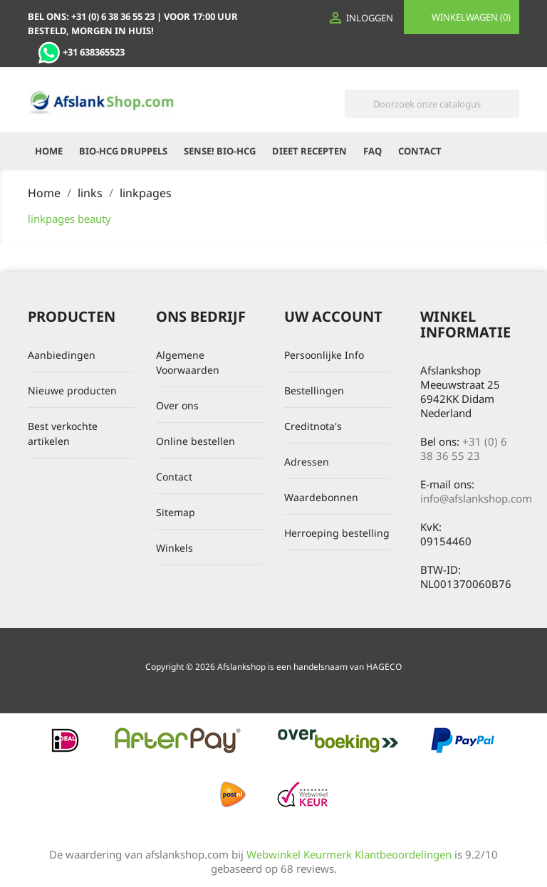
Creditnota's (313, 426)
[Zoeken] (432, 104)
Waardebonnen (321, 497)
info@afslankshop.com (476, 498)
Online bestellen (195, 441)
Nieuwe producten (72, 390)
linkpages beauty (69, 218)
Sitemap (175, 512)
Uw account (333, 316)
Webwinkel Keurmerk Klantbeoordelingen (349, 854)
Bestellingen (314, 390)
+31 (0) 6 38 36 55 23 (463, 448)
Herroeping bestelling (337, 533)
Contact (420, 151)
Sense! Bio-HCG (220, 151)
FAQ (372, 151)
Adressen (306, 461)
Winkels (174, 548)
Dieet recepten (309, 151)
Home (49, 151)
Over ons (177, 405)
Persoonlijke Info (324, 355)
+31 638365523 (81, 52)
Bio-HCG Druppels (123, 151)
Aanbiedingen (61, 355)
